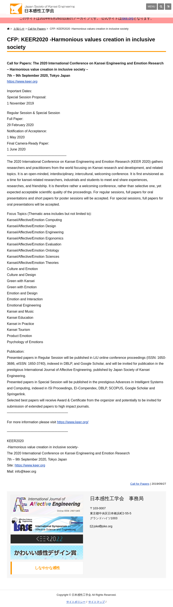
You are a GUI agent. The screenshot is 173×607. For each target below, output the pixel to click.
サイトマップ (96, 601)
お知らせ (19, 28)
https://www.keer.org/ (73, 422)
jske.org (127, 18)
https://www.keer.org (22, 81)
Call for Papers (37, 28)
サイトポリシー (76, 601)
